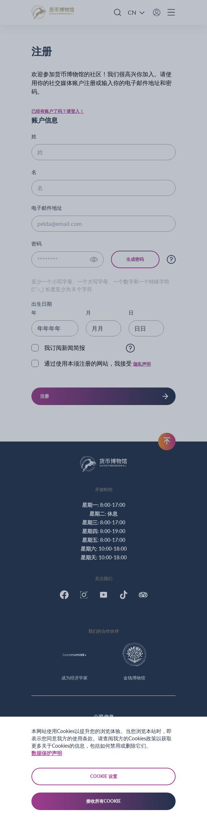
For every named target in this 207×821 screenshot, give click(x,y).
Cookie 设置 (103, 776)
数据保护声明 (46, 753)
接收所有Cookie (103, 801)
